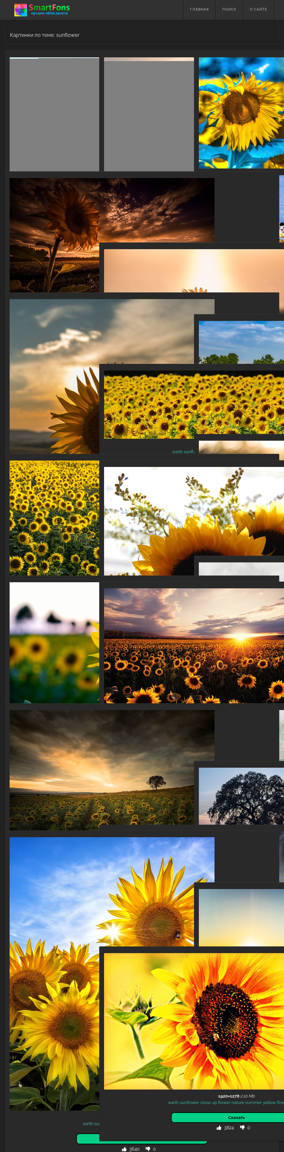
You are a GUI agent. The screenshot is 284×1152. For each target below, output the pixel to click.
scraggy (256, 256)
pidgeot (259, 243)
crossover (224, 230)
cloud (255, 237)
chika (229, 237)
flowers (70, 125)
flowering (152, 779)
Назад (19, 1080)
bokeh (238, 503)
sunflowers (120, 773)
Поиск (229, 9)
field (157, 197)
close (147, 530)
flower (70, 119)
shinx (231, 262)
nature (24, 119)
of (152, 312)
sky (229, 269)
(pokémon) (220, 249)
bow (248, 230)
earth (37, 119)
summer (26, 125)
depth (143, 312)
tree (224, 837)
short (264, 262)
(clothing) (262, 230)
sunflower (53, 119)
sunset (144, 197)
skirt (220, 269)
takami (242, 237)
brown (208, 237)
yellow (41, 125)
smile (238, 269)
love (223, 243)
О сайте (258, 9)
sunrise (215, 958)
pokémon (240, 249)
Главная (199, 9)
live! (233, 243)
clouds (167, 773)
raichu (257, 249)
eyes (242, 256)
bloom (136, 779)
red (234, 256)
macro (209, 116)
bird (239, 230)
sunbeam (215, 510)
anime (207, 230)
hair (219, 237)
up (156, 530)
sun (268, 952)
